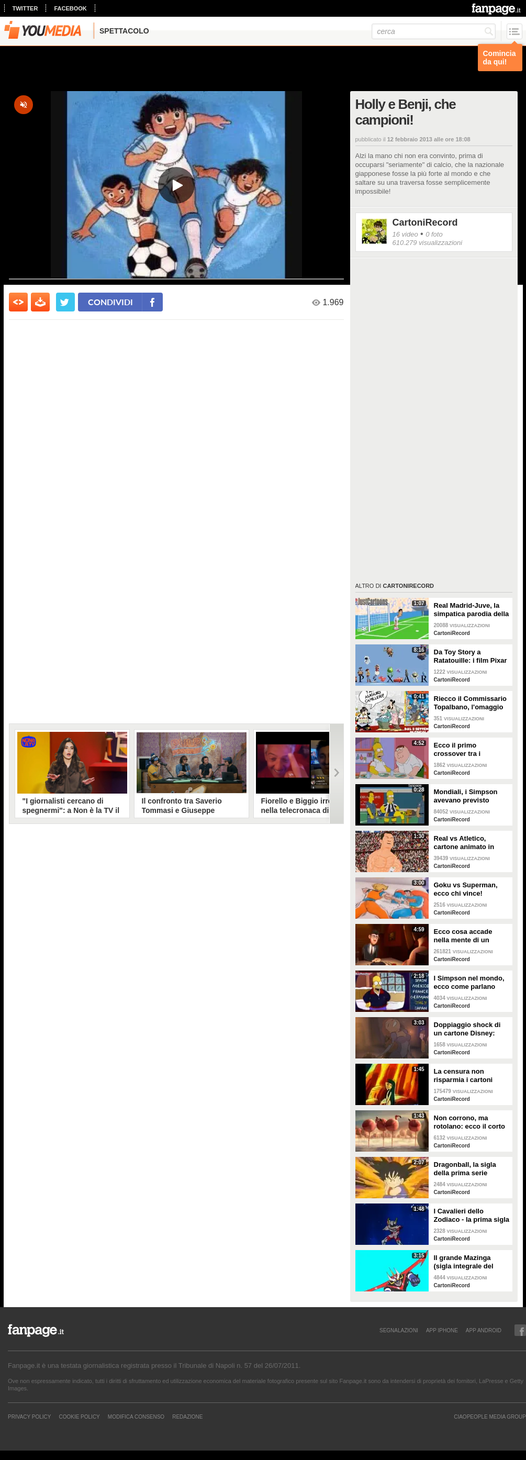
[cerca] (434, 31)
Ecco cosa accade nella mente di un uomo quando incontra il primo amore (471, 936)
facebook (70, 8)
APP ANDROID (483, 1330)
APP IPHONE (442, 1330)
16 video (405, 234)
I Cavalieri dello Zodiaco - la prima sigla (471, 1215)
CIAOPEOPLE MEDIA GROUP (490, 1416)
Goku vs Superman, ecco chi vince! (466, 889)
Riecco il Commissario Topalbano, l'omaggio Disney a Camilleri (470, 703)
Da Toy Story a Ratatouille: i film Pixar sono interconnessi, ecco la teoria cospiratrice (470, 656)
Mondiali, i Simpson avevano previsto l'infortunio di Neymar (469, 796)
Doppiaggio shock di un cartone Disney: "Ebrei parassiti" (467, 1029)
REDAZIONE (187, 1416)
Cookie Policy (79, 1416)
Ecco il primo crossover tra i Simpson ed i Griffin (466, 749)
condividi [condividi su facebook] (110, 302)
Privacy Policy (29, 1416)
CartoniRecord (425, 222)
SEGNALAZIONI (398, 1330)
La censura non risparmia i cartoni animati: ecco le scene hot (470, 1075)
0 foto (434, 234)
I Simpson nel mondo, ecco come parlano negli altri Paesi (469, 982)
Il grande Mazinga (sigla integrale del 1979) (464, 1262)
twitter (25, 8)
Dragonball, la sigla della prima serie (465, 1169)
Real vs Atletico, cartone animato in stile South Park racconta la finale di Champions (465, 842)
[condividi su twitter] (65, 302)
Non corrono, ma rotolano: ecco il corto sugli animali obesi (470, 1122)
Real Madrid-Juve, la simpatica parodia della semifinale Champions (471, 609)
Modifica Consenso (136, 1416)
